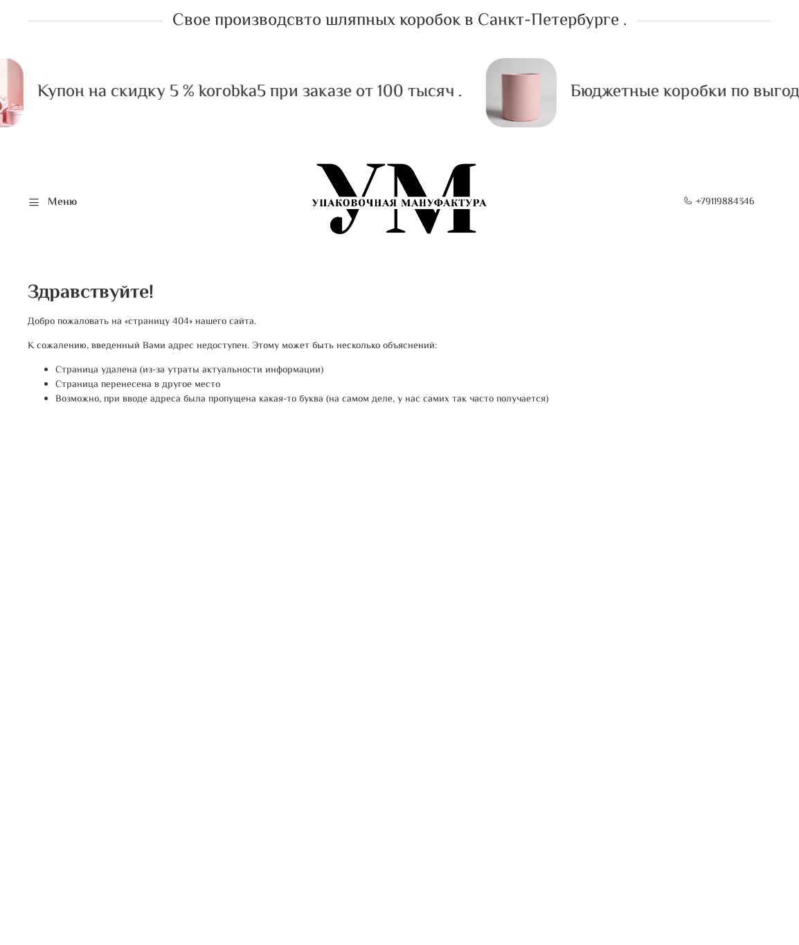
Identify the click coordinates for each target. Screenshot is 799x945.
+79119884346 (719, 202)
